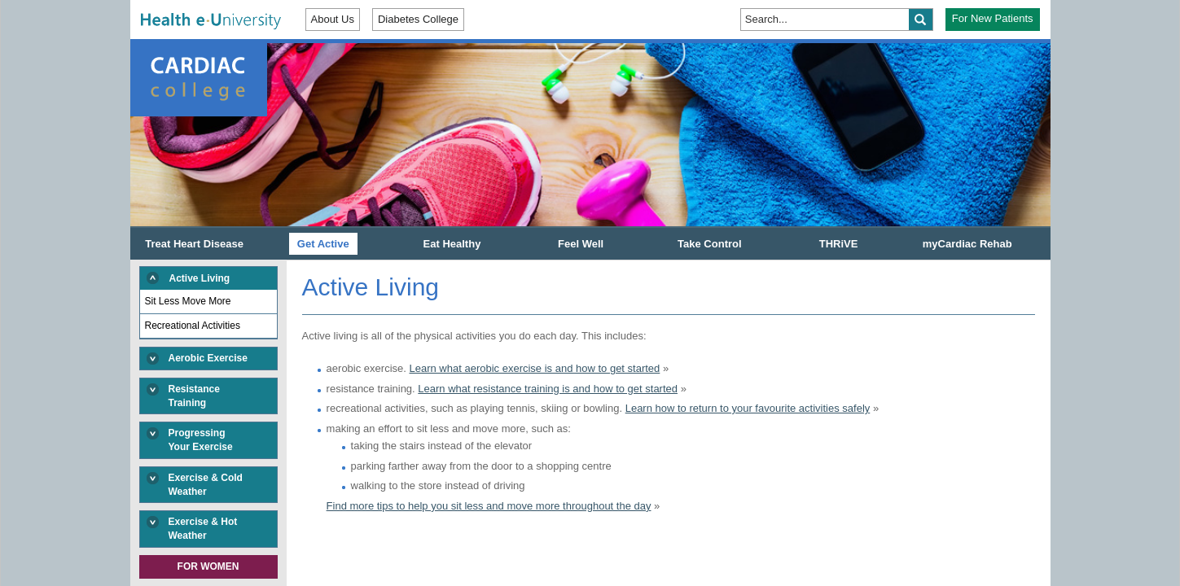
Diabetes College (418, 19)
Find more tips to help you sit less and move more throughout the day (489, 506)
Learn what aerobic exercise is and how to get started (534, 368)
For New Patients (992, 18)
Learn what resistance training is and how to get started (548, 389)
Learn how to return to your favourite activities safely (748, 408)
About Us (332, 19)
